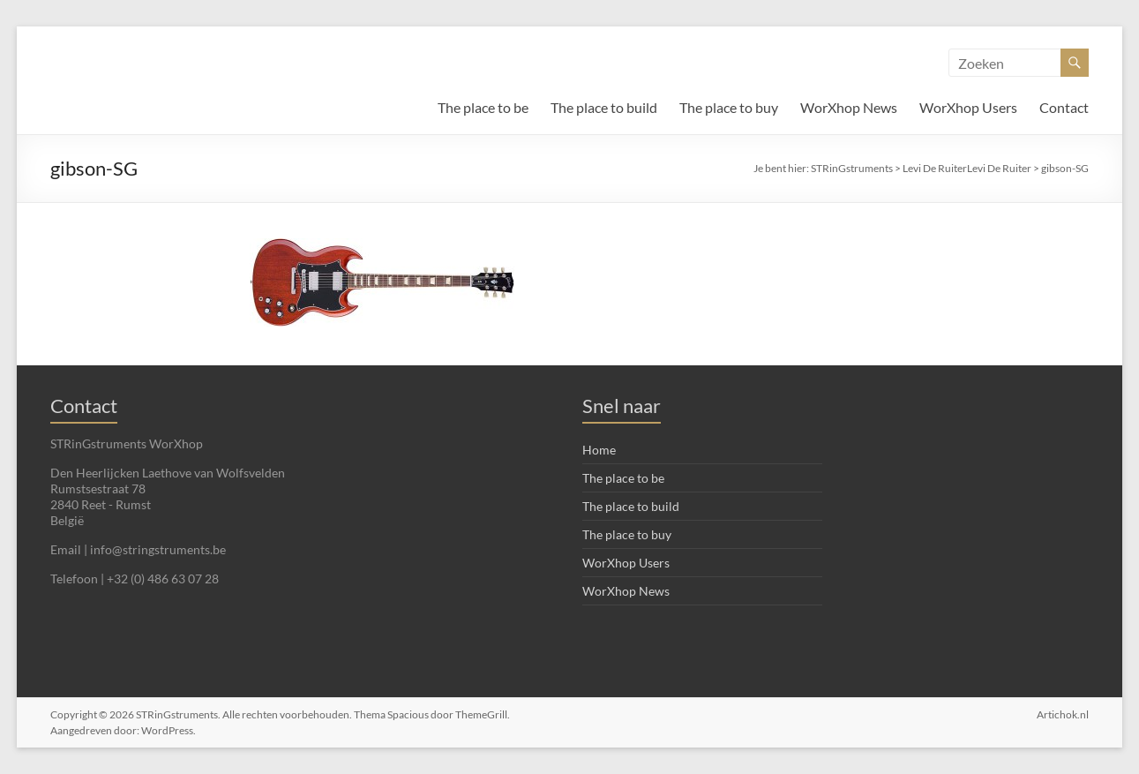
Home (599, 449)
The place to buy (728, 107)
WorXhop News (848, 107)
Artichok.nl (1063, 714)
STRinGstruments (852, 168)
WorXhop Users (968, 107)
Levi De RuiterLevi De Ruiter (967, 168)
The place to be (483, 107)
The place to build (604, 107)
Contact (1064, 107)
